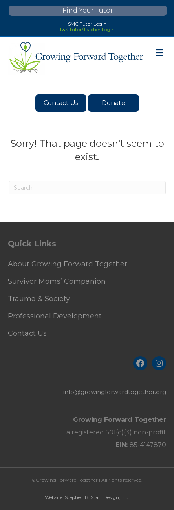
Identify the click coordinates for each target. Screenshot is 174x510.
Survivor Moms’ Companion (57, 281)
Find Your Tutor (87, 10)
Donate (113, 103)
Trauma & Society (39, 298)
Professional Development (55, 316)
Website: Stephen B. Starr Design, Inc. (87, 497)
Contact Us (61, 103)
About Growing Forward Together (67, 264)
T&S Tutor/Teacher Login (87, 29)
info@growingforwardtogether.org (114, 391)
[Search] (87, 187)
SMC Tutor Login (87, 24)
